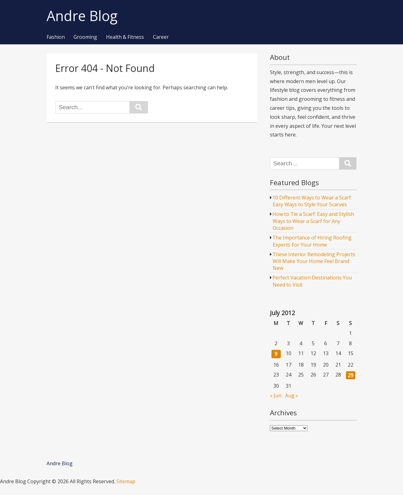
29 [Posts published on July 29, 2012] (350, 375)
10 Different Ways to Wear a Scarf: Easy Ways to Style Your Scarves (312, 201)
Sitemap (125, 481)
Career (161, 37)
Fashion (56, 37)
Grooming (85, 37)
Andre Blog (82, 16)
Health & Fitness (125, 37)
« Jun (275, 395)
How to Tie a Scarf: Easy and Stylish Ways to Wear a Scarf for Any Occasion (313, 221)
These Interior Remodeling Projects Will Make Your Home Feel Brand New (313, 261)
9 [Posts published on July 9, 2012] (276, 353)
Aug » (291, 395)
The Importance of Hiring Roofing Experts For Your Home (312, 241)
